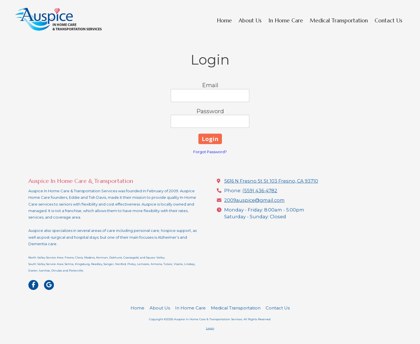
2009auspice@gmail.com (254, 200)
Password (210, 111)
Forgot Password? (210, 151)
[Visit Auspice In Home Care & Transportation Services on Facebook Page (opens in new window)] (33, 285)
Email (210, 85)
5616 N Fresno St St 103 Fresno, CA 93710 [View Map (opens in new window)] (271, 181)
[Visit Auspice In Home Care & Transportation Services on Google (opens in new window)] (49, 285)
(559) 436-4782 (259, 190)
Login (210, 328)
